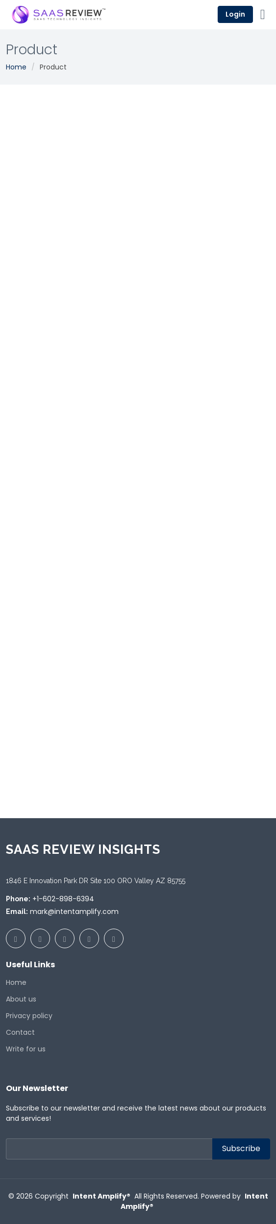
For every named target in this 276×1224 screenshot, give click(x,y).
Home (16, 67)
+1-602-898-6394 (63, 899)
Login (235, 14)
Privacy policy (29, 1015)
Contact (20, 1032)
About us (21, 999)
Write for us (26, 1049)
